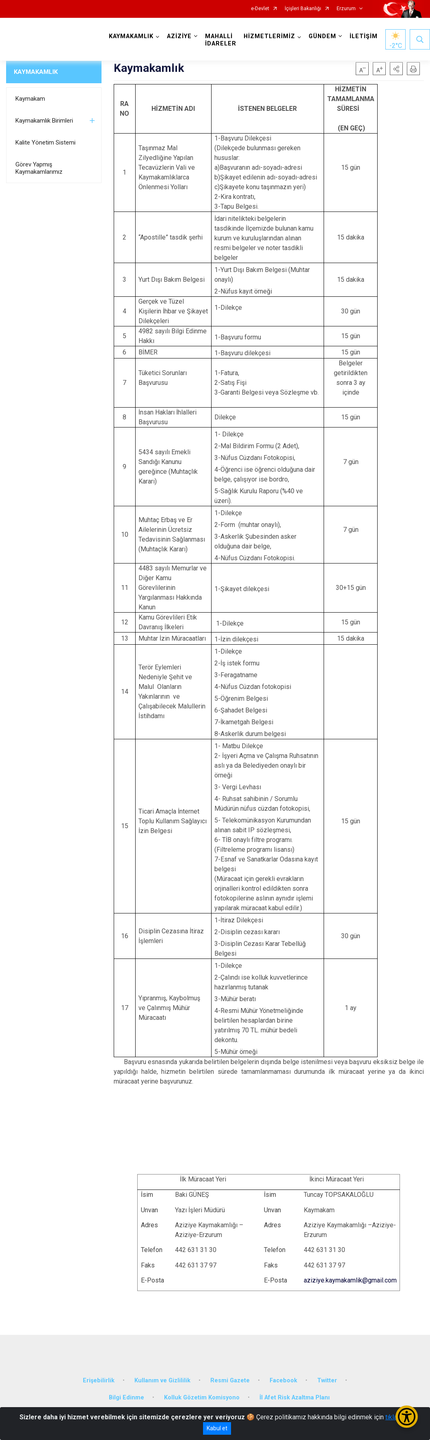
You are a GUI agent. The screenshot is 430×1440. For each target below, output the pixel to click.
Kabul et (217, 1428)
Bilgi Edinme (126, 1397)
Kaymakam (30, 98)
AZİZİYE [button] (179, 36)
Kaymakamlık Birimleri (44, 120)
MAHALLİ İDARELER (220, 40)
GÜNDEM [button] (322, 36)
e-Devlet (260, 8)
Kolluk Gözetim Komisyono (202, 1397)
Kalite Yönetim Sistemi (45, 142)
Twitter (327, 1380)
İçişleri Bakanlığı (303, 8)
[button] (396, 68)
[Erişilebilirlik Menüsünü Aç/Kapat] (406, 1416)
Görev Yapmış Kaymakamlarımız (39, 168)
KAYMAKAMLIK (36, 72)
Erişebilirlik (99, 1380)
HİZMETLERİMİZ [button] (269, 36)
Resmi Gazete (230, 1380)
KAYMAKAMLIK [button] (131, 36)
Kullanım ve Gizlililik (162, 1380)
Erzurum (346, 8)
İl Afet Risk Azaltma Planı (294, 1397)
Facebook (283, 1380)
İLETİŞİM (364, 36)
